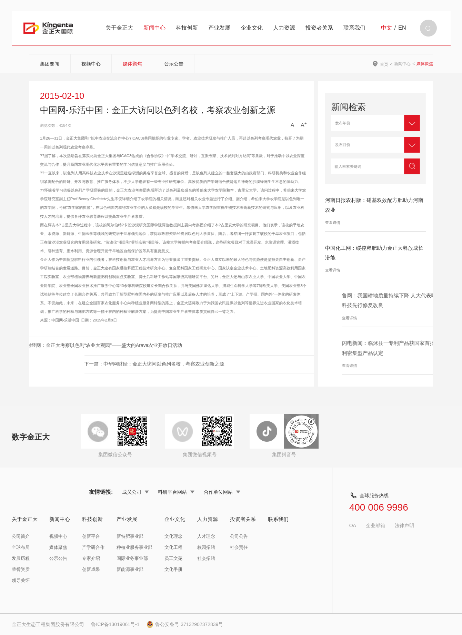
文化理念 (173, 536)
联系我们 (354, 28)
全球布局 (21, 547)
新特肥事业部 (130, 536)
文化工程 (173, 547)
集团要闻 (49, 63)
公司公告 (239, 536)
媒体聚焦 (132, 63)
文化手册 (173, 569)
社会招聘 (206, 558)
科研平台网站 (176, 492)
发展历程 (21, 558)
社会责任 (239, 547)
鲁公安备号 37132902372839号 (185, 624)
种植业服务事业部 (134, 547)
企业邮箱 (375, 525)
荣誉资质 (21, 569)
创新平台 (91, 536)
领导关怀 (21, 580)
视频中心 (91, 63)
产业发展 (219, 28)
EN (402, 28)
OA (352, 525)
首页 (384, 64)
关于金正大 (119, 28)
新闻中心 (154, 28)
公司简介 (21, 536)
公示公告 (173, 63)
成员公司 (135, 492)
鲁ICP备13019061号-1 (115, 624)
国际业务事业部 (132, 558)
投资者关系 (319, 28)
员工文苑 (173, 558)
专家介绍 (91, 558)
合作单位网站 (222, 492)
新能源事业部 (130, 569)
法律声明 (404, 525)
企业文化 (252, 28)
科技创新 (187, 28)
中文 (386, 28)
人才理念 (206, 536)
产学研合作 (93, 547)
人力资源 (284, 28)
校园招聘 (206, 547)
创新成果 (91, 569)
